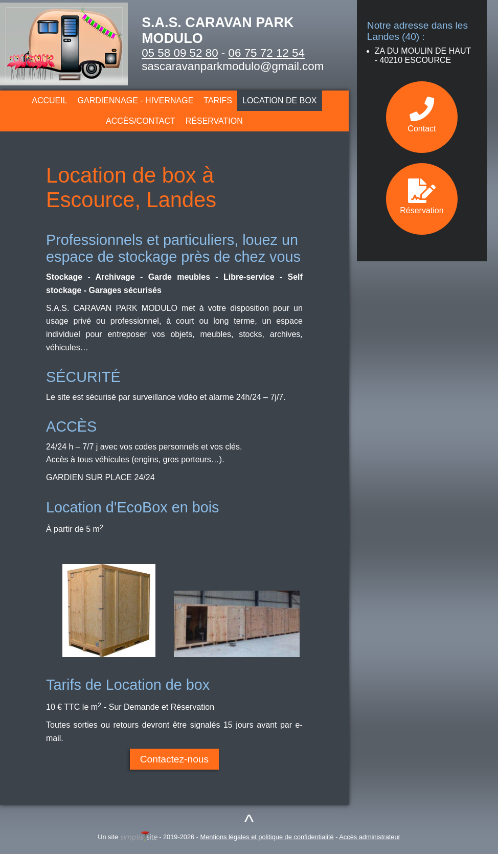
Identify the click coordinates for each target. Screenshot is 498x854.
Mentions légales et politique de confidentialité (267, 837)
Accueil (49, 100)
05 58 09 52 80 (180, 53)
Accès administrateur (369, 837)
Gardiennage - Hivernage (136, 100)
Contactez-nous (174, 759)
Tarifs (217, 100)
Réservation (214, 121)
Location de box (279, 100)
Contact (422, 115)
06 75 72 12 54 (267, 53)
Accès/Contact (140, 121)
